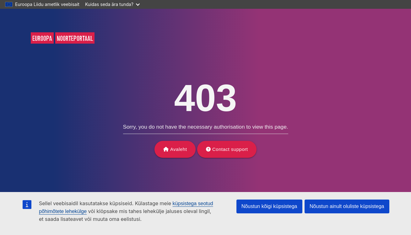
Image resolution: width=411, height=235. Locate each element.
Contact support (230, 149)
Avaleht (178, 149)
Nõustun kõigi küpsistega (269, 206)
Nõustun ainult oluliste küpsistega (347, 206)
